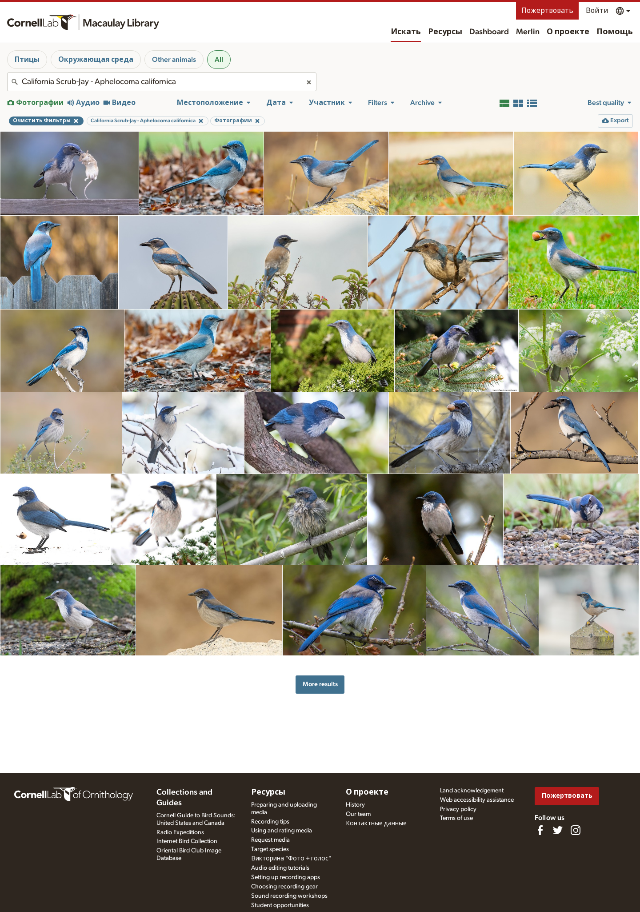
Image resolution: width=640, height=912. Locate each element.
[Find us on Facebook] (540, 830)
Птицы (27, 59)
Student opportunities (280, 905)
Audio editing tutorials (280, 868)
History (355, 805)
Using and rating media (281, 831)
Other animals (174, 59)
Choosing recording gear (284, 887)
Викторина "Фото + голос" (291, 859)
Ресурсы (445, 32)
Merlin (528, 32)
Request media (270, 840)
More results (320, 684)
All (219, 59)
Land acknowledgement (472, 790)
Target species (270, 849)
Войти (597, 10)
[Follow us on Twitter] (557, 830)
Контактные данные (376, 823)
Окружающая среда (95, 59)
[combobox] (162, 82)
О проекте (568, 32)
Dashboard (489, 32)
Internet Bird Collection (186, 841)
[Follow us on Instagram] (575, 830)
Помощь (614, 32)
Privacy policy (458, 809)
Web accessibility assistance (477, 800)
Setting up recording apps (285, 877)
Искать (406, 32)
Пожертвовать (547, 10)
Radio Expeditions (180, 832)
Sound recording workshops (289, 896)
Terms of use (456, 818)
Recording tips (270, 822)
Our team (358, 814)
